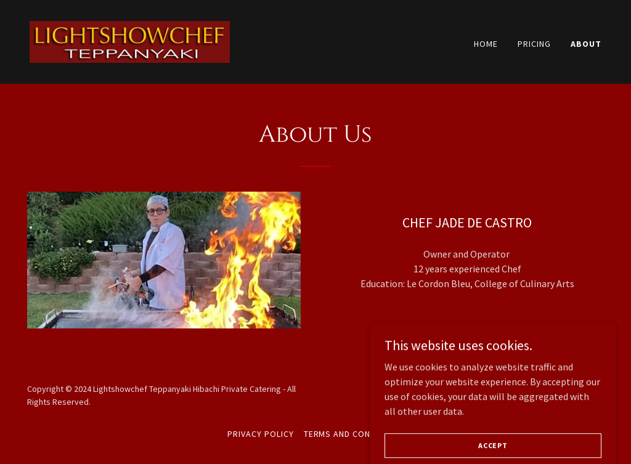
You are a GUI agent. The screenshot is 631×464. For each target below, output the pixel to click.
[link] (130, 41)
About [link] (586, 43)
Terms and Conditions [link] (354, 433)
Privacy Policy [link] (260, 433)
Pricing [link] (534, 43)
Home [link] (486, 43)
